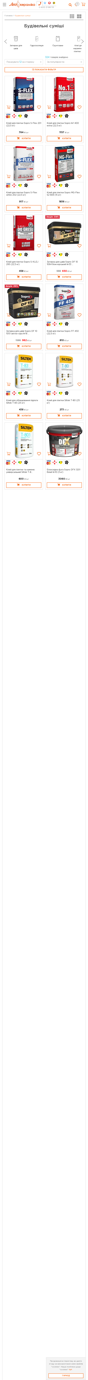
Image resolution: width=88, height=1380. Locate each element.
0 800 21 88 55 (46, 7)
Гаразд (66, 1375)
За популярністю (55, 62)
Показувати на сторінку (20, 62)
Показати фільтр (44, 70)
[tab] (40, 3)
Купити (24, 138)
